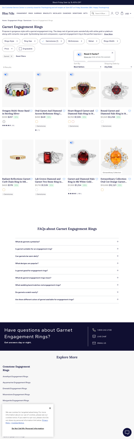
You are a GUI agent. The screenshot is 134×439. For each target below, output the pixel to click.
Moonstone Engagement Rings (16, 394)
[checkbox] (20, 48)
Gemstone (27, 20)
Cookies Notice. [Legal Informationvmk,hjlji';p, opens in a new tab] (17, 423)
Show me (87, 57)
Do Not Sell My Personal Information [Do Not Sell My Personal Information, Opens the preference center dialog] (28, 428)
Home (4, 20)
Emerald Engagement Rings (15, 388)
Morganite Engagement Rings (16, 400)
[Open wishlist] (117, 13)
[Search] (93, 13)
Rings (30, 13)
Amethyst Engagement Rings (15, 376)
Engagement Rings (15, 20)
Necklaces (57, 13)
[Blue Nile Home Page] (8, 13)
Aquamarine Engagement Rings (16, 382)
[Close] (50, 408)
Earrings (38, 13)
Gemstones (77, 13)
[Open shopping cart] (122, 13)
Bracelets (47, 13)
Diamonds (67, 13)
